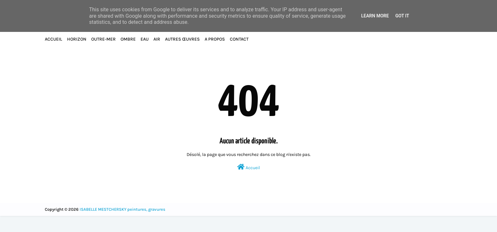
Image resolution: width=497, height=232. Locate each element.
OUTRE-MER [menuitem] (103, 39)
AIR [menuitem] (156, 39)
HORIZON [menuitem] (76, 39)
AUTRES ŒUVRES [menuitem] (182, 39)
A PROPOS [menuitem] (215, 39)
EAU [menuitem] (145, 39)
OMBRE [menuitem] (128, 39)
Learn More (375, 15)
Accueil (248, 167)
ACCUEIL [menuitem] (53, 39)
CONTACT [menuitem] (239, 39)
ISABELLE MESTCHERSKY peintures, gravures (122, 209)
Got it (402, 15)
